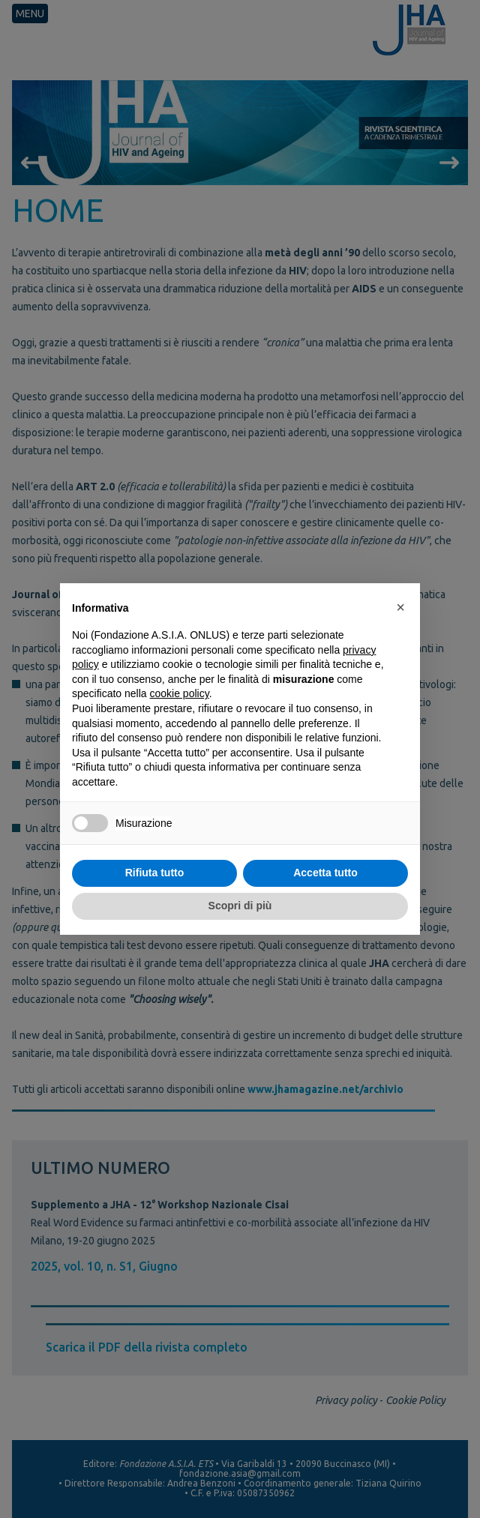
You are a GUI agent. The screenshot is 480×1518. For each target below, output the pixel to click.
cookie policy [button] (179, 693)
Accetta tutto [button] (325, 873)
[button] (400, 607)
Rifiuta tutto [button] (154, 873)
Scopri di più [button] (240, 906)
